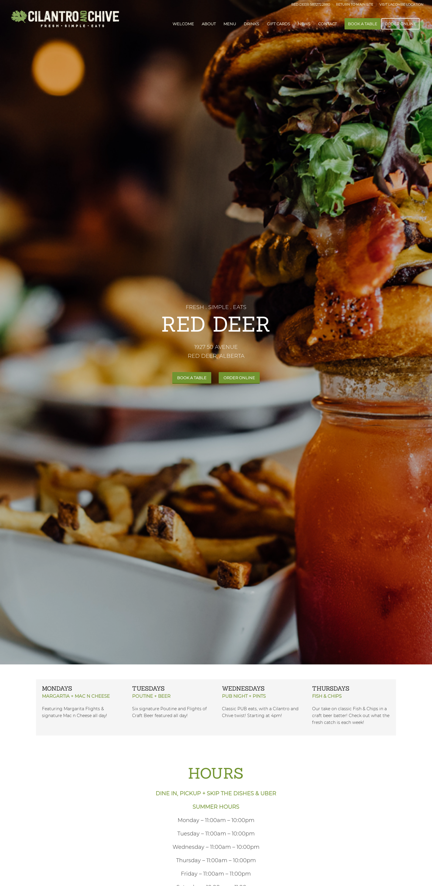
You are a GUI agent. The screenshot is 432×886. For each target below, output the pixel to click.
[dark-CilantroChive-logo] (65, 24)
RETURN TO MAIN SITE (354, 4)
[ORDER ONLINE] (239, 378)
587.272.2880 (320, 4)
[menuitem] (354, 4)
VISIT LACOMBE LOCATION (401, 4)
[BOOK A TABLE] (191, 378)
